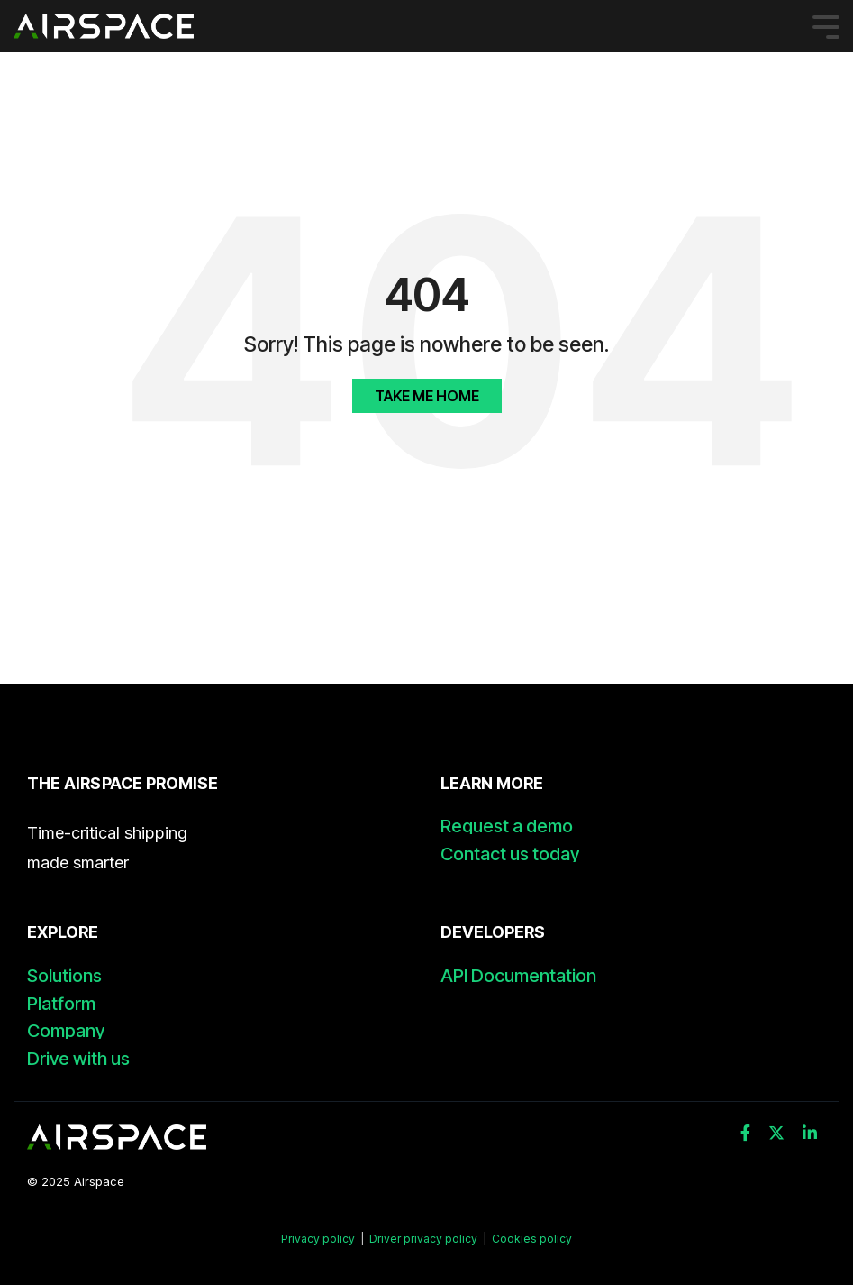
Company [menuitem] (65, 1031)
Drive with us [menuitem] (78, 1059)
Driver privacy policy (423, 1238)
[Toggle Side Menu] (825, 25)
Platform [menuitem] (61, 1004)
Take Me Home (427, 396)
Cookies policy (532, 1238)
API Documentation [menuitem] (518, 976)
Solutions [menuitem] (64, 976)
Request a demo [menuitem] (506, 826)
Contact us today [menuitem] (509, 854)
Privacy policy (319, 1238)
